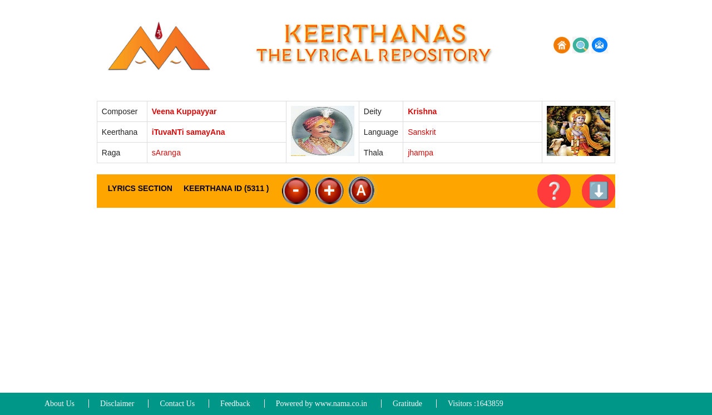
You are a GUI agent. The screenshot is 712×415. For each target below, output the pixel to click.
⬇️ (599, 191)
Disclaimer (117, 403)
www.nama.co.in (341, 403)
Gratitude (407, 403)
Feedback (235, 403)
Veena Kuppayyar (184, 111)
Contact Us (177, 403)
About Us (59, 403)
